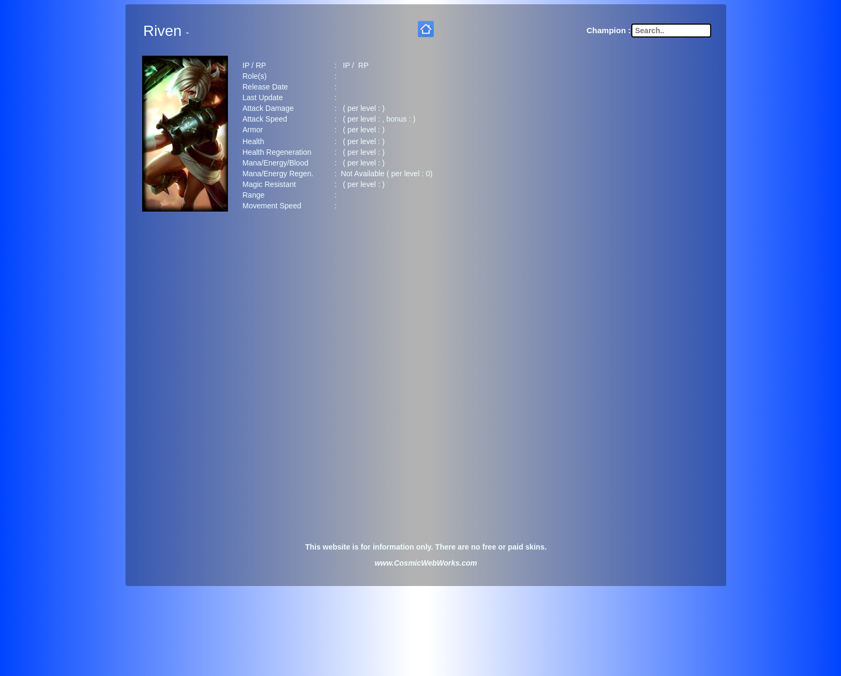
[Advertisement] (426, 303)
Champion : (609, 28)
